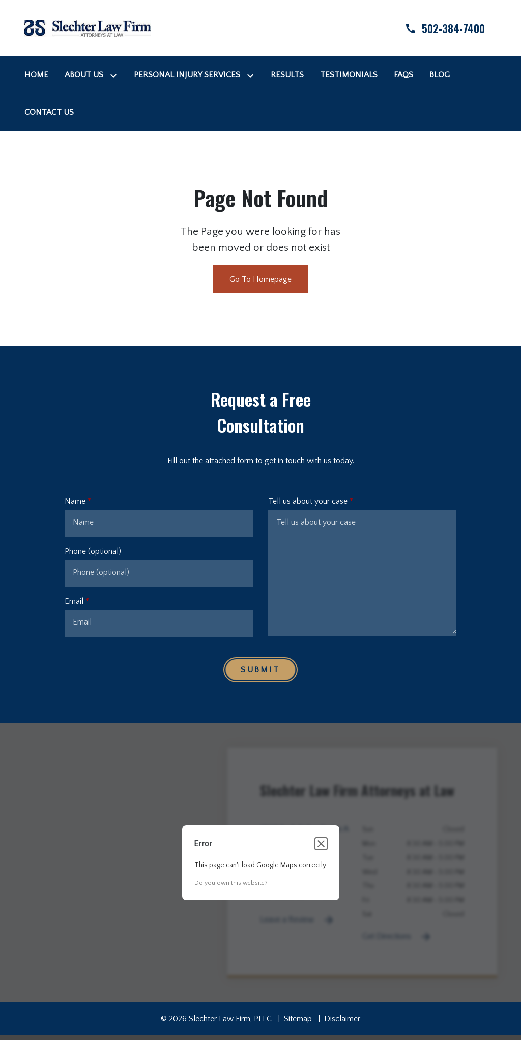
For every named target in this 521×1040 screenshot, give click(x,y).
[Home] (36, 75)
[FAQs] (403, 75)
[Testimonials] (349, 75)
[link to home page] (87, 27)
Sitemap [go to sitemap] (298, 1018)
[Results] (287, 75)
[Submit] (260, 669)
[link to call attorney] (436, 28)
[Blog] (439, 75)
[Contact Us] (49, 112)
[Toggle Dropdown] (115, 75)
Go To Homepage (260, 279)
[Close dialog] (321, 844)
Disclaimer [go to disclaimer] (342, 1018)
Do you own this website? (231, 883)
